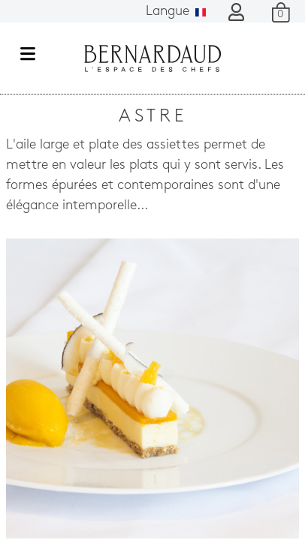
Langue (176, 11)
